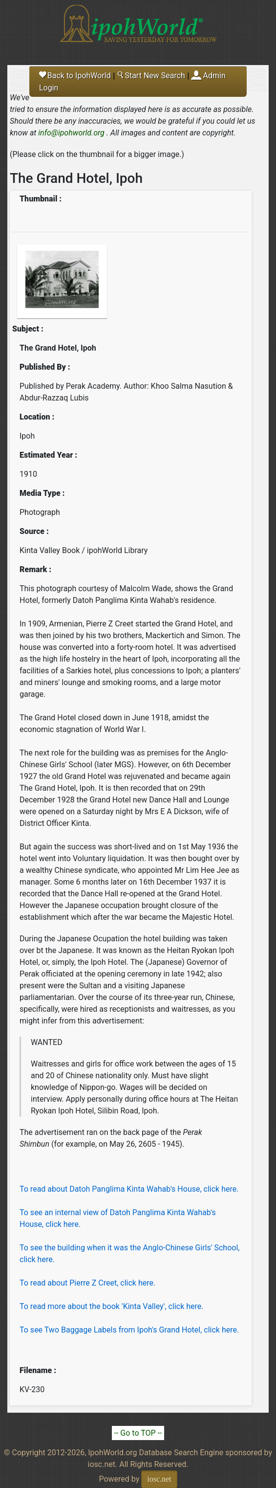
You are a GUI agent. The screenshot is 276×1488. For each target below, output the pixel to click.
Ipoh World (138, 29)
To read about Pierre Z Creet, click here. (87, 1283)
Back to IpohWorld (75, 75)
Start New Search (151, 75)
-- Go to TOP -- (138, 1433)
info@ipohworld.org (71, 132)
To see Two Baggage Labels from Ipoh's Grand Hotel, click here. (129, 1329)
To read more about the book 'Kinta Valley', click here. (112, 1306)
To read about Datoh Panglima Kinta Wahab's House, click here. (129, 1189)
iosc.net (159, 1479)
